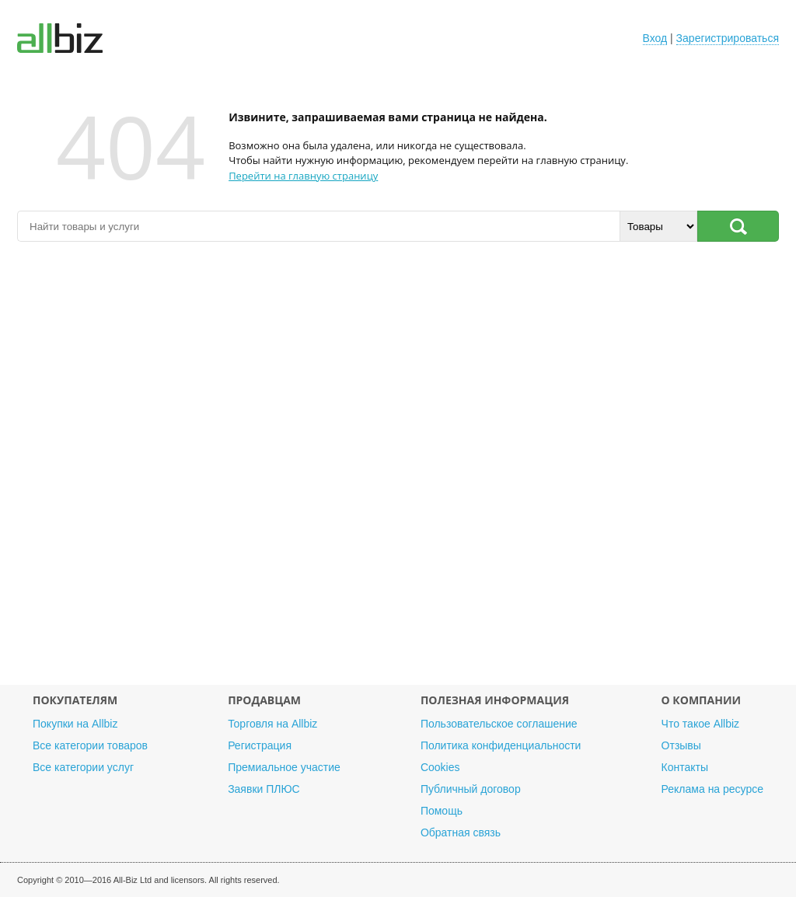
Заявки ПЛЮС (263, 789)
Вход (655, 38)
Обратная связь (461, 832)
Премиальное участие (284, 767)
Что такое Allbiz (701, 723)
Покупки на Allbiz (75, 723)
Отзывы (681, 745)
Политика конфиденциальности (501, 745)
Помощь (442, 811)
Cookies (440, 767)
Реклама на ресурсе (712, 789)
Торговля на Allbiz (272, 723)
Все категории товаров (90, 745)
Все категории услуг (83, 767)
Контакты (685, 767)
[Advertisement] (398, 471)
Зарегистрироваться (727, 38)
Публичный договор (471, 789)
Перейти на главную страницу (303, 176)
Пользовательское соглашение (499, 723)
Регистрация (260, 745)
